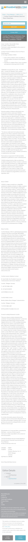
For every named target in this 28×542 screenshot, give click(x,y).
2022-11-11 (19, 14)
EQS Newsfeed (12, 478)
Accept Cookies (20, 537)
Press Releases (11, 14)
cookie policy (7, 526)
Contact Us (4, 497)
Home (4, 14)
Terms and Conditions (6, 499)
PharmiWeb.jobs (5, 494)
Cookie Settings (7, 537)
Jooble (3, 504)
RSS (2, 503)
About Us (3, 495)
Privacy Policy (4, 501)
